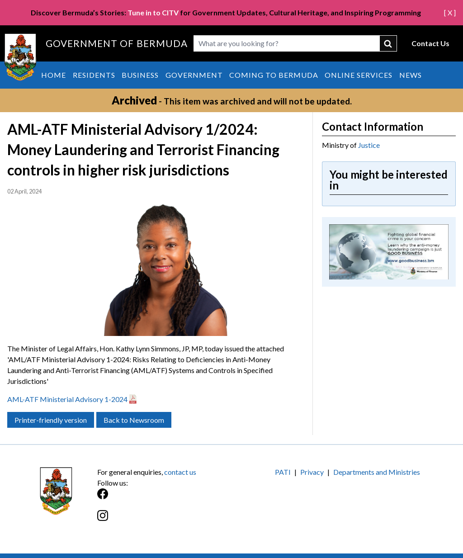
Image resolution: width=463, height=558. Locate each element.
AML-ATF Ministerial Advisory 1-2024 (67, 399)
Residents (94, 75)
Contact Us (430, 43)
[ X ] (450, 12)
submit (388, 43)
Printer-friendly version (50, 420)
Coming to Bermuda (273, 75)
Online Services (358, 75)
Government (194, 75)
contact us (180, 472)
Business (140, 75)
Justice (369, 145)
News (410, 75)
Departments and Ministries (376, 472)
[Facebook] (164, 498)
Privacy (312, 472)
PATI (283, 472)
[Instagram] (164, 520)
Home (53, 75)
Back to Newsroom (134, 420)
